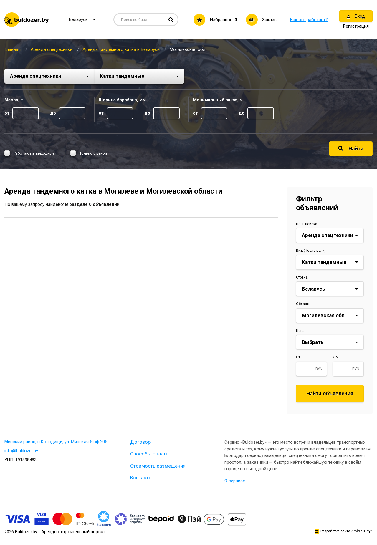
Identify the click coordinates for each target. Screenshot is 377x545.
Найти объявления (329, 393)
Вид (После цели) (311, 251)
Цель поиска (306, 224)
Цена (300, 331)
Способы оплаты (150, 454)
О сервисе (234, 480)
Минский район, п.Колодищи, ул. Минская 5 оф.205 (55, 441)
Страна (302, 277)
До (335, 357)
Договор (140, 442)
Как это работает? (309, 19)
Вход (356, 16)
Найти (350, 148)
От (298, 357)
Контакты (141, 478)
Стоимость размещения (158, 466)
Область (303, 304)
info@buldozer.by (21, 450)
